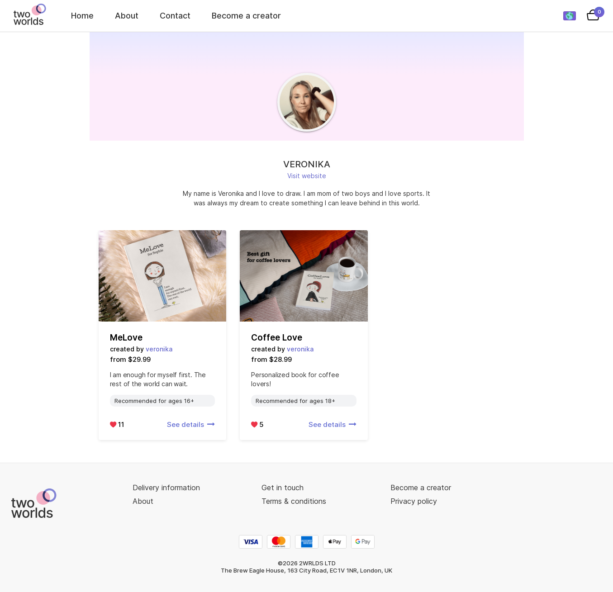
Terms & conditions (293, 501)
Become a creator (246, 15)
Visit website (306, 176)
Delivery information (166, 487)
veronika (159, 349)
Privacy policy (413, 501)
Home (82, 15)
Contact (175, 15)
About (126, 15)
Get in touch (282, 487)
